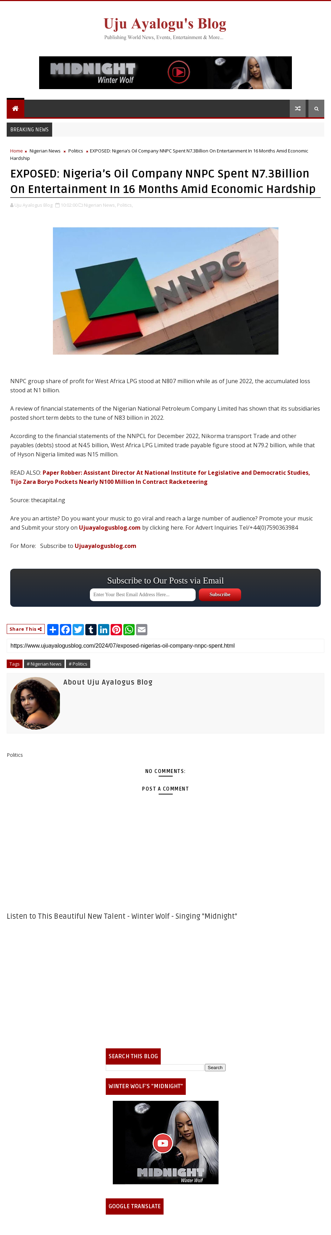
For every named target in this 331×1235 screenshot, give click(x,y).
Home (16, 151)
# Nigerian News (44, 664)
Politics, (125, 205)
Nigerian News (45, 151)
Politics (75, 151)
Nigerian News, (100, 205)
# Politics (78, 664)
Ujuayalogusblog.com (110, 527)
